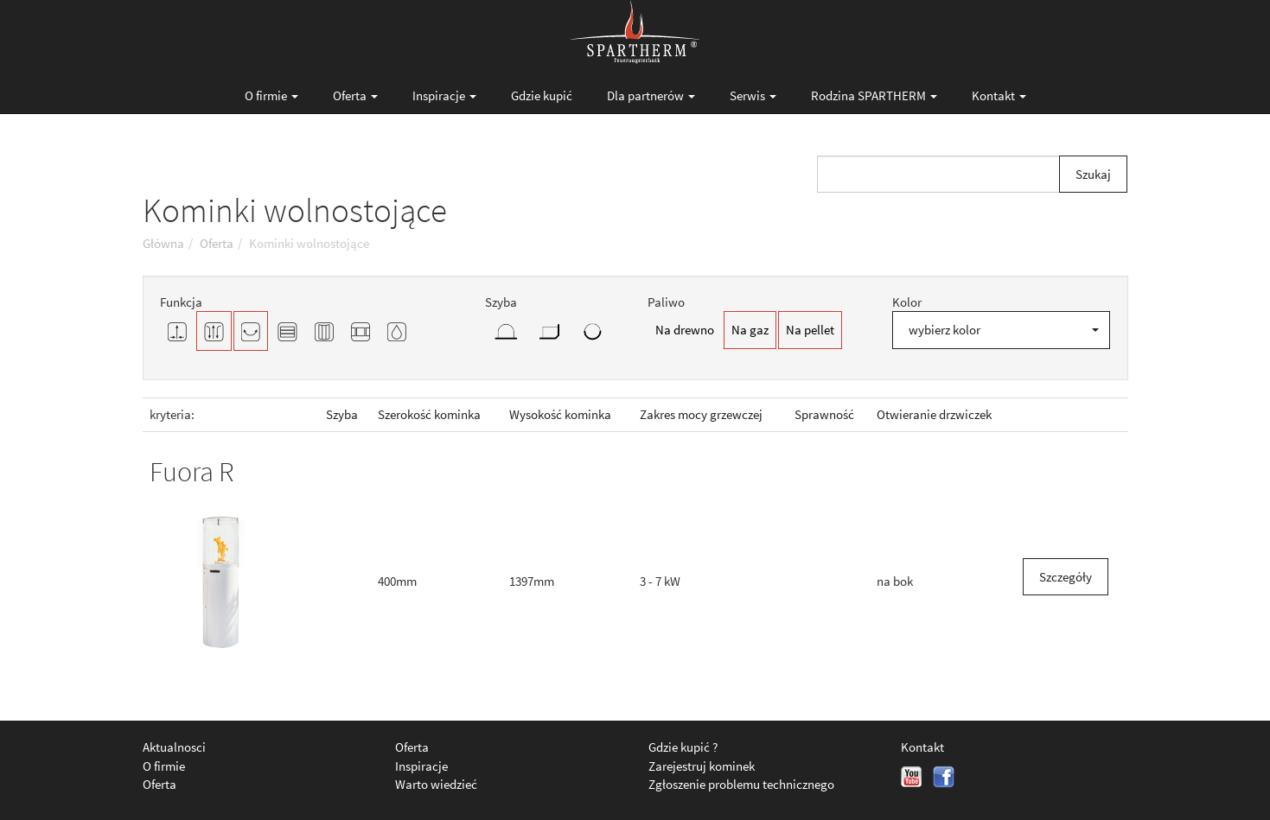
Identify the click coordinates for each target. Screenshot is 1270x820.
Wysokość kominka (560, 414)
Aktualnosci (174, 747)
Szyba (342, 414)
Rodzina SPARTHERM (874, 95)
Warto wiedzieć (436, 784)
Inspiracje (444, 95)
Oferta (355, 95)
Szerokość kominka (429, 414)
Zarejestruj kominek (701, 766)
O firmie (271, 95)
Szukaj (1093, 174)
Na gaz (750, 329)
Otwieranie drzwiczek (934, 414)
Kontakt (999, 95)
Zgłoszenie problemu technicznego (741, 784)
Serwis (753, 95)
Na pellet (810, 329)
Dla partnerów (651, 95)
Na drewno (684, 329)
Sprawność (824, 414)
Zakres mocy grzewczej (701, 414)
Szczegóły (1065, 577)
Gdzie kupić (541, 95)
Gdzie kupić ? (683, 747)
